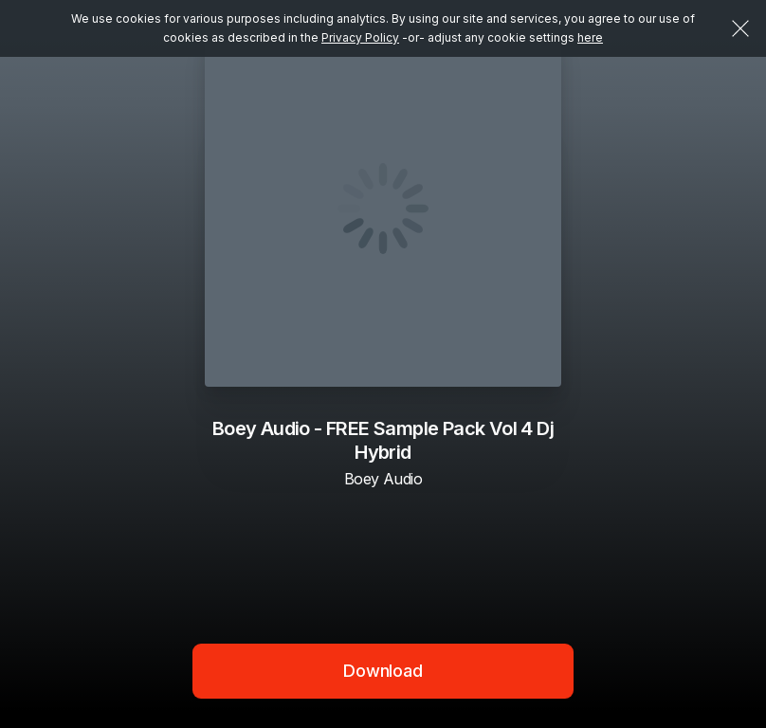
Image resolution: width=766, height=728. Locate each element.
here (590, 37)
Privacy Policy (360, 37)
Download (383, 671)
